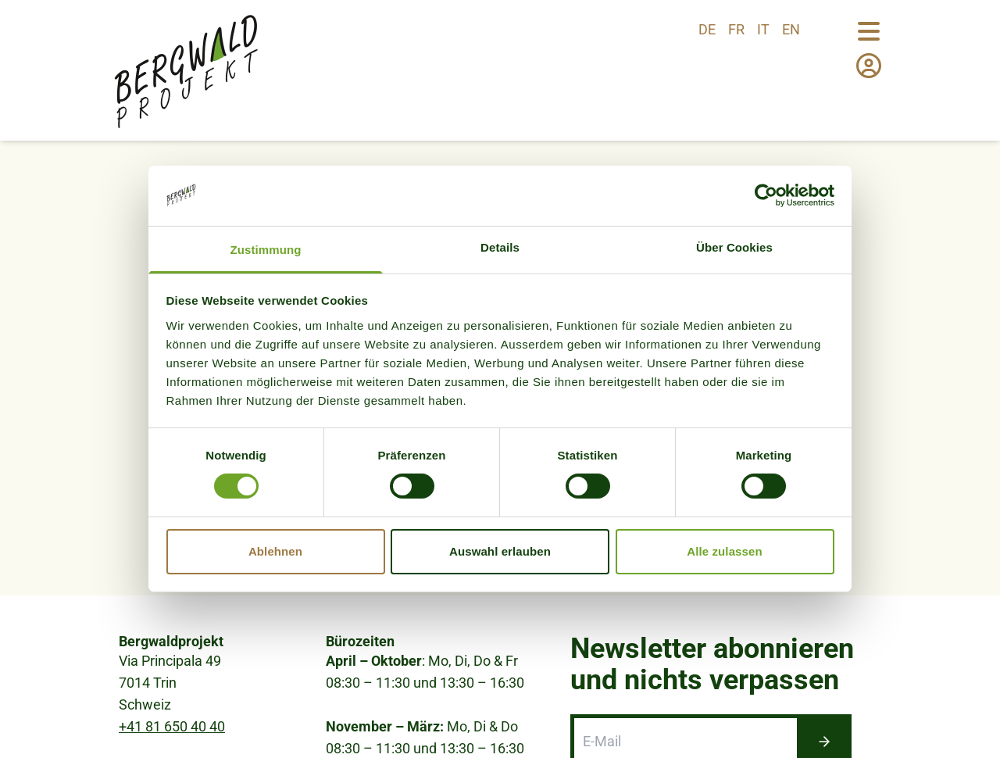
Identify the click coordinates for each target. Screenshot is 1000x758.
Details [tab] (500, 247)
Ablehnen (275, 551)
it (763, 29)
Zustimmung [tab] (266, 249)
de (707, 29)
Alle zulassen (724, 551)
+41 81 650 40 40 (172, 726)
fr (736, 29)
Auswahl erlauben (500, 551)
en (791, 29)
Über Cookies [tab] (734, 247)
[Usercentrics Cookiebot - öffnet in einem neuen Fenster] (766, 195)
